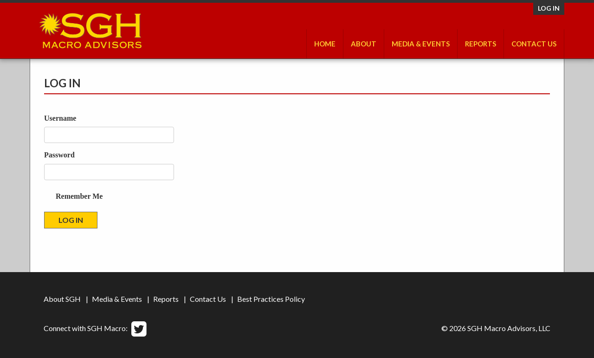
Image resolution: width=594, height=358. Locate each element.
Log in (549, 8)
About (363, 43)
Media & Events (421, 43)
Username (60, 118)
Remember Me (79, 196)
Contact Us (533, 43)
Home (325, 43)
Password (59, 155)
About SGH (62, 298)
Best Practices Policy (271, 298)
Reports (480, 43)
